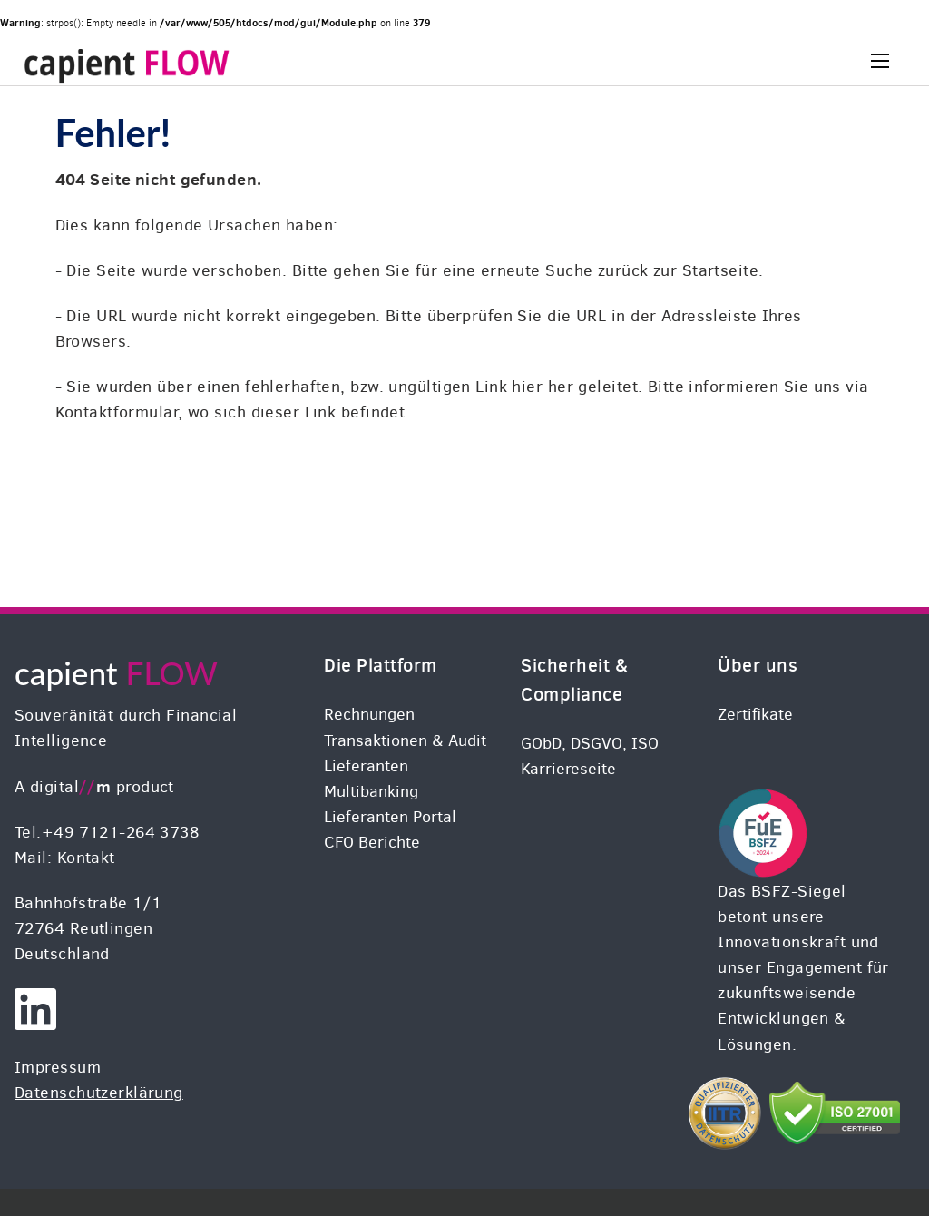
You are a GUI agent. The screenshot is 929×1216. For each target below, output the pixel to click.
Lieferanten (366, 766)
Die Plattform (380, 664)
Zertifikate (755, 714)
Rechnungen (369, 714)
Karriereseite (568, 769)
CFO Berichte (372, 842)
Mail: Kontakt (65, 857)
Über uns (757, 664)
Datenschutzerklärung (99, 1092)
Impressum (58, 1067)
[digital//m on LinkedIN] (35, 1022)
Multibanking (371, 791)
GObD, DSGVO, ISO (590, 743)
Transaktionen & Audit (405, 740)
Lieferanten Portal (390, 817)
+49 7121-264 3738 (120, 832)
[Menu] (880, 61)
